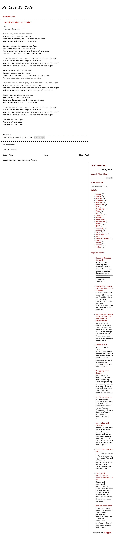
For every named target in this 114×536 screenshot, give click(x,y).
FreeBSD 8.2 (101, 345)
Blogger (107, 533)
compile (99, 215)
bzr (97, 213)
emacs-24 (100, 205)
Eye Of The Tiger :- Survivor (18, 22)
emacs (98, 196)
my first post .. (104, 397)
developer (100, 219)
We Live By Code (17, 7)
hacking (99, 228)
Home (46, 155)
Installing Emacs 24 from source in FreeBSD (104, 288)
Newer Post (8, 155)
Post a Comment (10, 149)
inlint (99, 230)
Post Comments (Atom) (27, 160)
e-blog (99, 203)
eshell (99, 224)
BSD (97, 207)
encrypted (100, 222)
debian (99, 198)
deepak (99, 217)
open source (101, 234)
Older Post (84, 155)
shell (98, 241)
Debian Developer (104, 506)
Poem (98, 211)
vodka (98, 247)
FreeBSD (99, 200)
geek (98, 226)
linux (98, 194)
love (98, 232)
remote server (102, 238)
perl (98, 236)
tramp (98, 243)
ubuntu (99, 245)
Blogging (100, 209)
